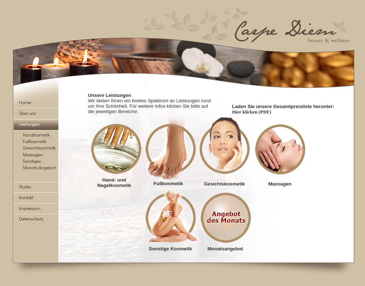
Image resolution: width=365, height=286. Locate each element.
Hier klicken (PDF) (251, 112)
